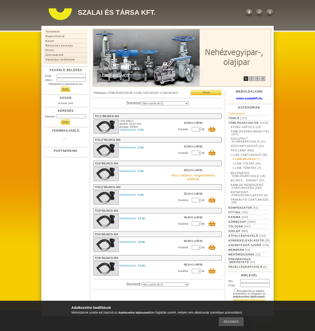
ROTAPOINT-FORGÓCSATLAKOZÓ (249, 194)
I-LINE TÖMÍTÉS (247, 167)
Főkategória (100, 93)
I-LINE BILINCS (246, 159)
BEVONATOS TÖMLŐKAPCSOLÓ (248, 174)
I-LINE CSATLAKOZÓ (147, 93)
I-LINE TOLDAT (247, 163)
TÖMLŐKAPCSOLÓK (120, 93)
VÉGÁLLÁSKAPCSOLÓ (247, 266)
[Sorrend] (165, 103)
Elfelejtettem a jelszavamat (65, 84)
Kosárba (183, 129)
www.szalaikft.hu (249, 98)
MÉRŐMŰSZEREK (244, 254)
